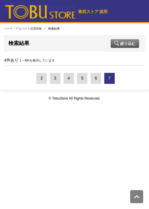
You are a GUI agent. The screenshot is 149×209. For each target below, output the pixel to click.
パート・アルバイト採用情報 (23, 28)
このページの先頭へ (136, 196)
